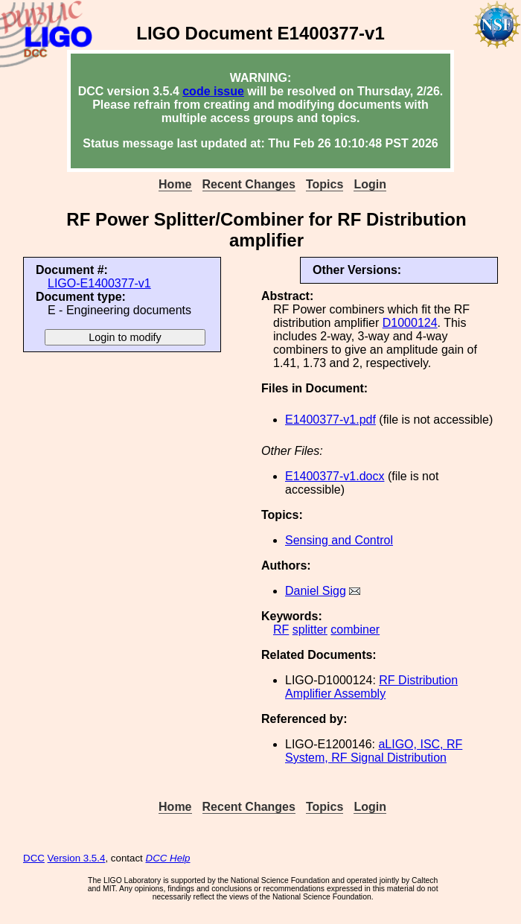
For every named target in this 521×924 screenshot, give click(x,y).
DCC (34, 858)
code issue (213, 91)
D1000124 (410, 322)
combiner (355, 629)
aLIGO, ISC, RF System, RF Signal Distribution (373, 751)
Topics (324, 184)
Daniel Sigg (315, 590)
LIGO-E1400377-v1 (99, 283)
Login (370, 184)
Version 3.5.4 (77, 858)
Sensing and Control (339, 540)
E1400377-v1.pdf (330, 419)
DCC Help (168, 858)
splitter (310, 629)
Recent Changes (248, 184)
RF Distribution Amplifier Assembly (371, 687)
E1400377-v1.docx (334, 476)
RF (281, 629)
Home (175, 184)
